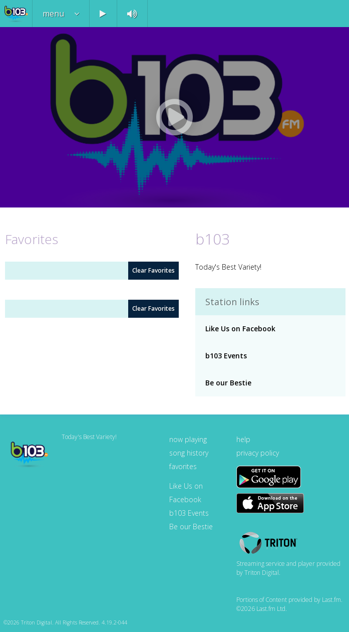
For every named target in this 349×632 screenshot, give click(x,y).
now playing (188, 439)
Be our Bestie (228, 382)
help (243, 439)
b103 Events (226, 355)
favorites (183, 466)
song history (188, 453)
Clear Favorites (153, 270)
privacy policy (257, 453)
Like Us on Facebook (240, 328)
